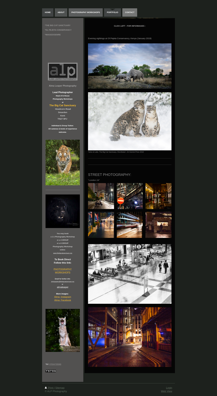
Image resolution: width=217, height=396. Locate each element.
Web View (166, 391)
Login (169, 387)
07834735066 (55, 364)
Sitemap (59, 387)
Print (49, 387)
